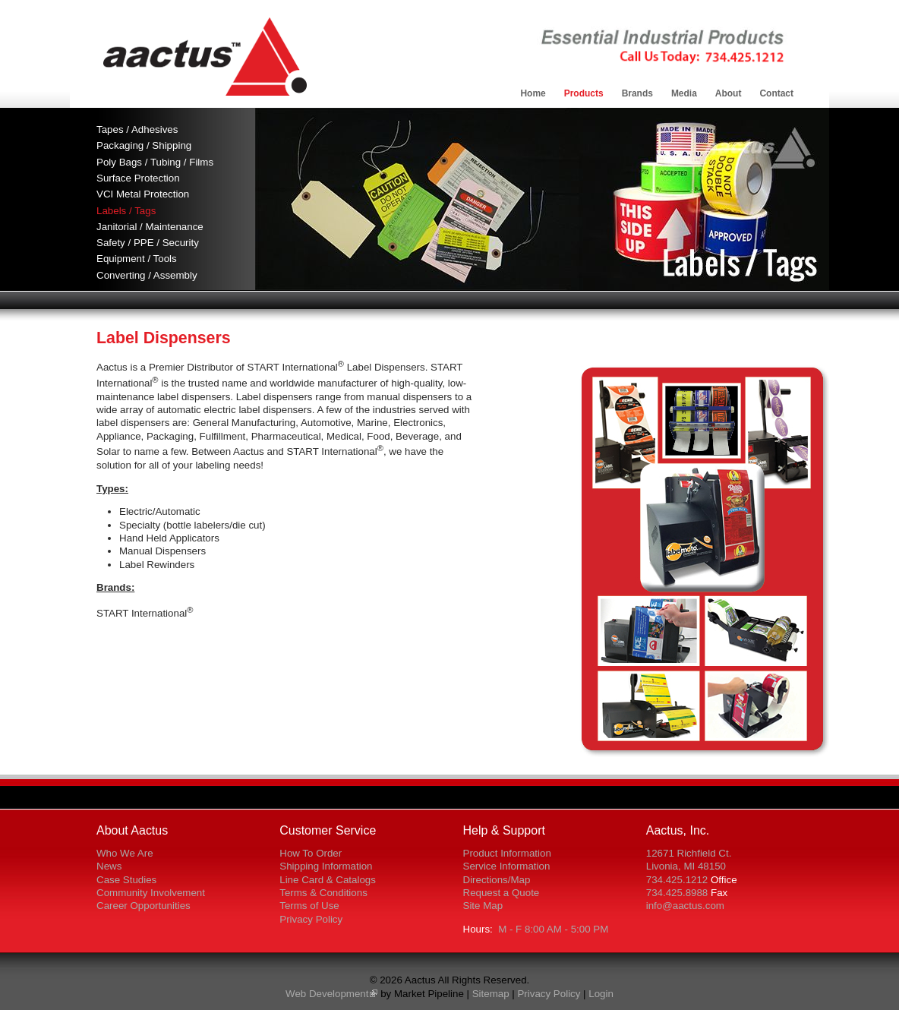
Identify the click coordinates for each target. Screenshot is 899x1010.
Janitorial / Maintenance (149, 226)
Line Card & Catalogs (327, 879)
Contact (776, 93)
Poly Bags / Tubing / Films (154, 162)
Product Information (507, 853)
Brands (637, 93)
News (108, 866)
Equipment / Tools (136, 258)
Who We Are (124, 853)
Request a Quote (501, 892)
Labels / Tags (126, 210)
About (728, 93)
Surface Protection (138, 178)
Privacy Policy (310, 919)
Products (584, 93)
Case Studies (126, 879)
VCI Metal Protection (142, 194)
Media (684, 93)
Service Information (506, 866)
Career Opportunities (143, 905)
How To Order (310, 853)
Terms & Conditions (323, 892)
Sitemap (490, 993)
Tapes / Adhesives (137, 129)
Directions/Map (497, 879)
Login (601, 993)
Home (532, 93)
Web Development (326, 993)
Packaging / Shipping (143, 145)
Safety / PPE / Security (147, 242)
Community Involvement (150, 892)
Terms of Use (309, 905)
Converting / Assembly (146, 275)
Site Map (483, 905)
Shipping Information (325, 866)
